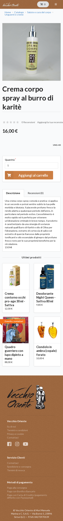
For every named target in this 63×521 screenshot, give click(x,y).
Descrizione (13, 193)
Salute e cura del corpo (39, 12)
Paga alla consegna (17, 487)
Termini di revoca (16, 470)
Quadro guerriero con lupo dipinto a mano (14, 352)
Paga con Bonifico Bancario (21, 491)
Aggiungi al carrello (26, 175)
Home (8, 12)
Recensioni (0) (36, 193)
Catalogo (19, 12)
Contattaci (12, 437)
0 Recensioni (28, 122)
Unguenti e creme (14, 14)
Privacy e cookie (15, 433)
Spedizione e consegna (19, 466)
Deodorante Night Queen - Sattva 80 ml (45, 297)
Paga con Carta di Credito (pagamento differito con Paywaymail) (27, 496)
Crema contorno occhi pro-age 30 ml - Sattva (15, 299)
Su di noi (11, 426)
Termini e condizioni (17, 430)
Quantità (9, 159)
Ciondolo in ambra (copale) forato (46, 350)
